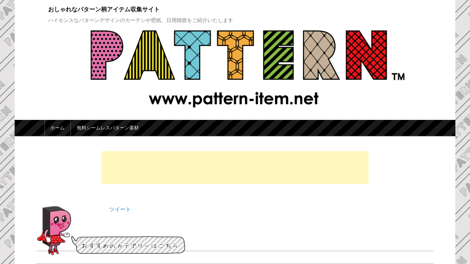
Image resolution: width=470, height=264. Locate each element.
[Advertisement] (235, 167)
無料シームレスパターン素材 (108, 128)
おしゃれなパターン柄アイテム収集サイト (104, 9)
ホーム (57, 128)
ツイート (120, 209)
